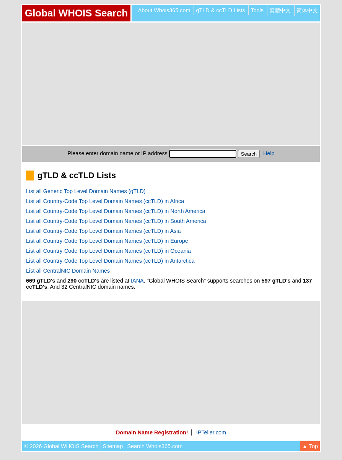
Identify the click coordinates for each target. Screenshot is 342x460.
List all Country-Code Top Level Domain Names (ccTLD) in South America (116, 221)
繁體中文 (280, 10)
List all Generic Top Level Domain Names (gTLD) (85, 191)
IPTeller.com (211, 432)
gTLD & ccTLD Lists (220, 10)
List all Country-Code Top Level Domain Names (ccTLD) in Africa (105, 201)
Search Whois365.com (154, 446)
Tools (257, 10)
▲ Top (310, 446)
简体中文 (307, 10)
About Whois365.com (164, 10)
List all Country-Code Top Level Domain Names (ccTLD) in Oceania (108, 251)
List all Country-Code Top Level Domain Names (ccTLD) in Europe (107, 241)
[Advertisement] (171, 83)
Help (269, 153)
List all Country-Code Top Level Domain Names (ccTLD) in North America (115, 211)
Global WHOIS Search (76, 13)
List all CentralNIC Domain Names (68, 271)
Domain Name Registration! (152, 432)
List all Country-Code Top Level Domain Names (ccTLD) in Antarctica (110, 261)
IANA (137, 281)
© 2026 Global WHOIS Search (61, 446)
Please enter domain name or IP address (118, 153)
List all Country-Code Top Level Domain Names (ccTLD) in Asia (103, 231)
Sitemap (113, 446)
